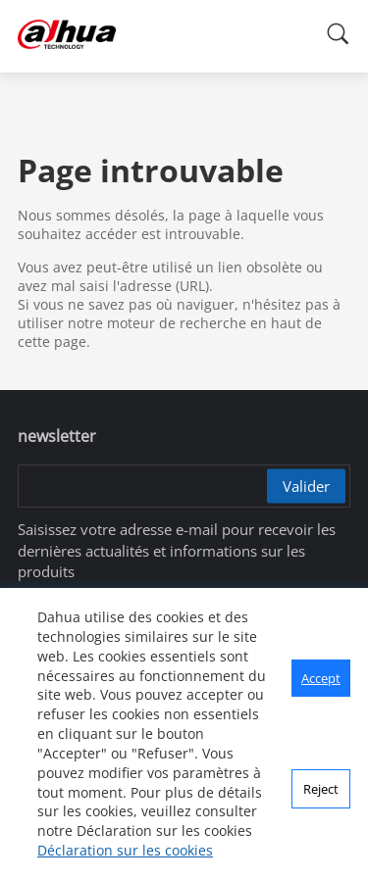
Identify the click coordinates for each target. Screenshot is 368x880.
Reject (321, 789)
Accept (321, 678)
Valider (306, 486)
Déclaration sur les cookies (125, 850)
